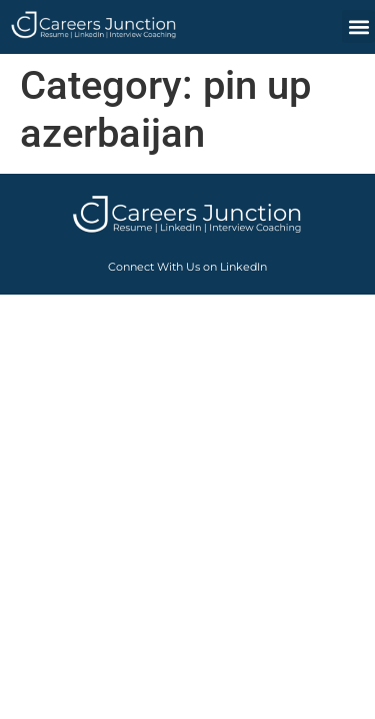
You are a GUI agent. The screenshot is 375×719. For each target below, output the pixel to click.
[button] (358, 26)
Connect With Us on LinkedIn (187, 267)
